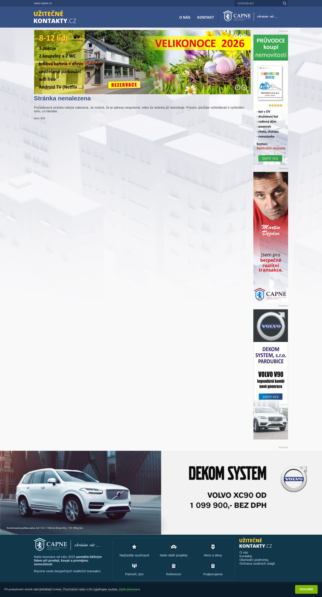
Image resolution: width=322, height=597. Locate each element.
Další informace (129, 589)
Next (244, 87)
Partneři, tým (134, 574)
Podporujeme (212, 574)
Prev (237, 87)
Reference (173, 574)
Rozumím (306, 589)
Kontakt (205, 17)
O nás (184, 17)
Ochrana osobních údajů (257, 563)
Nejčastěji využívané (134, 555)
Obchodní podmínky (254, 560)
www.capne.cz (43, 3)
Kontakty (245, 556)
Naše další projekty (174, 555)
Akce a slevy (213, 555)
